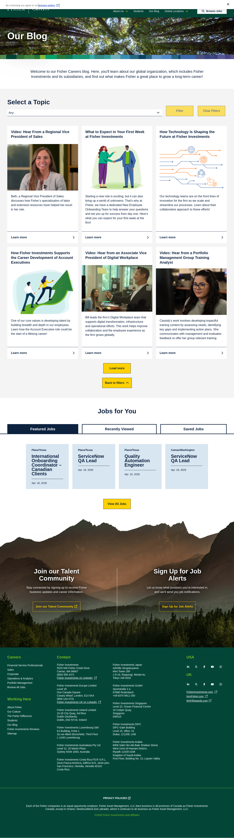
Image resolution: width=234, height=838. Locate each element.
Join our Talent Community (54, 606)
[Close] (228, 4)
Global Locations (174, 11)
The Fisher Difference (19, 716)
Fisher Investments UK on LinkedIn (77, 702)
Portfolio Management (19, 682)
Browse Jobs (214, 11)
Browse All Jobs (16, 687)
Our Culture (13, 711)
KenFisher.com (195, 697)
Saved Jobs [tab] (193, 429)
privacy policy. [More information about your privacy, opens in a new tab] (47, 5)
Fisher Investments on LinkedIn (75, 678)
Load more (117, 368)
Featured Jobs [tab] (42, 429)
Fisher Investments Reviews (23, 729)
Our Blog (154, 11)
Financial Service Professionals (25, 665)
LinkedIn (188, 666)
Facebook (204, 666)
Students (138, 11)
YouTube (212, 666)
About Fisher (14, 707)
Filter (179, 110)
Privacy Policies (115, 798)
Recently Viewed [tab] (119, 429)
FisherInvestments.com (200, 692)
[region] (117, 4)
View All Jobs (117, 503)
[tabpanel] (117, 476)
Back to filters (114, 382)
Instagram (220, 666)
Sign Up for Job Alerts (177, 606)
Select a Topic (28, 102)
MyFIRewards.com (197, 701)
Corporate (13, 674)
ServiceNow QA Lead (91, 458)
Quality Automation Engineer (137, 461)
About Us (118, 11)
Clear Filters (211, 110)
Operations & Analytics (20, 678)
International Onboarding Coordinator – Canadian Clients (47, 465)
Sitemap (12, 733)
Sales (10, 669)
